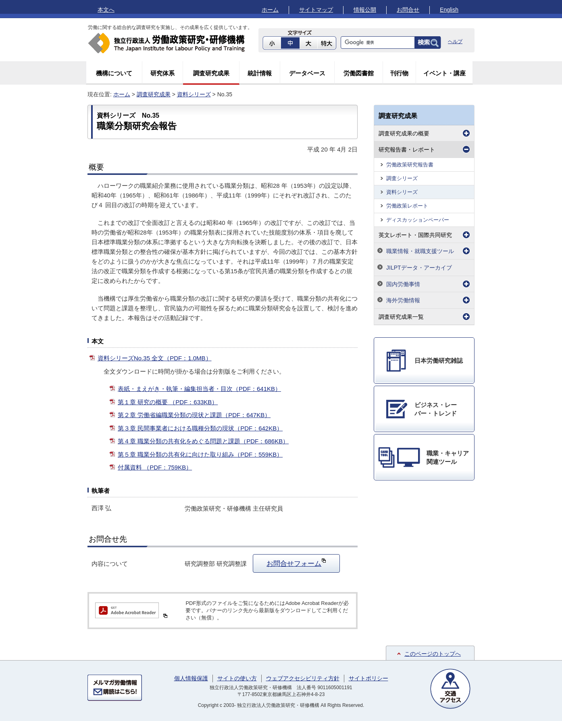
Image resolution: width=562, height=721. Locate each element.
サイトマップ (316, 9)
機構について (114, 73)
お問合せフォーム (296, 562)
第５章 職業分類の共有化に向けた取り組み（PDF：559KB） (200, 454)
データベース (307, 73)
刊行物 (399, 73)
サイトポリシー (368, 678)
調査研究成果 (211, 73)
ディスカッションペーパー (417, 220)
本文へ (106, 9)
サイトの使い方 (237, 678)
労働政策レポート (407, 206)
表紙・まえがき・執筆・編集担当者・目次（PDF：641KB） (199, 388)
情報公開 (365, 9)
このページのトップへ (432, 653)
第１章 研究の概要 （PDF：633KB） (168, 402)
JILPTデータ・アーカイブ (419, 267)
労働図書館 (358, 73)
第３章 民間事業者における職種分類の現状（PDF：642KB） (200, 428)
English (449, 9)
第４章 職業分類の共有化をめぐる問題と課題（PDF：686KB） (203, 441)
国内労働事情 (403, 284)
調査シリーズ (402, 178)
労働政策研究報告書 (409, 165)
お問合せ (408, 9)
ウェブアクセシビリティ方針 (302, 678)
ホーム (270, 9)
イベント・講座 (444, 73)
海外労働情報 (403, 300)
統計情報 (260, 73)
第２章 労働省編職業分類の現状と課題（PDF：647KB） (194, 414)
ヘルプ (455, 41)
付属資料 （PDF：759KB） (155, 467)
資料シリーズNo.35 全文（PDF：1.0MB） (155, 358)
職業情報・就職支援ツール (420, 251)
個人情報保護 (191, 678)
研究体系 (162, 73)
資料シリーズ (194, 94)
